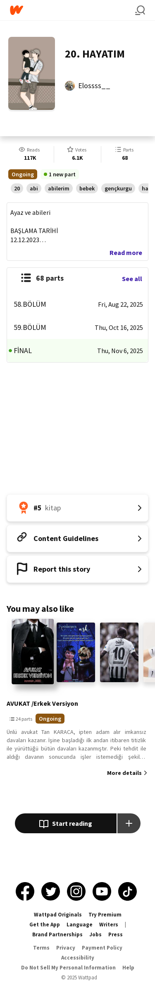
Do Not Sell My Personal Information (68, 967)
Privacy (65, 947)
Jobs (95, 934)
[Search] (140, 10)
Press (115, 934)
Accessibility (77, 957)
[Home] (72, 10)
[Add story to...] (129, 823)
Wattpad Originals (58, 914)
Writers (108, 924)
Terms (41, 947)
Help (128, 967)
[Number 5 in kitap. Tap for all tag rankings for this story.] (77, 508)
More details (124, 773)
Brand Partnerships (57, 934)
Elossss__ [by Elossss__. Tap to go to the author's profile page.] (94, 85)
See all (132, 278)
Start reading (65, 824)
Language (80, 924)
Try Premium (105, 914)
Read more (126, 252)
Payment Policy (102, 947)
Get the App (44, 924)
